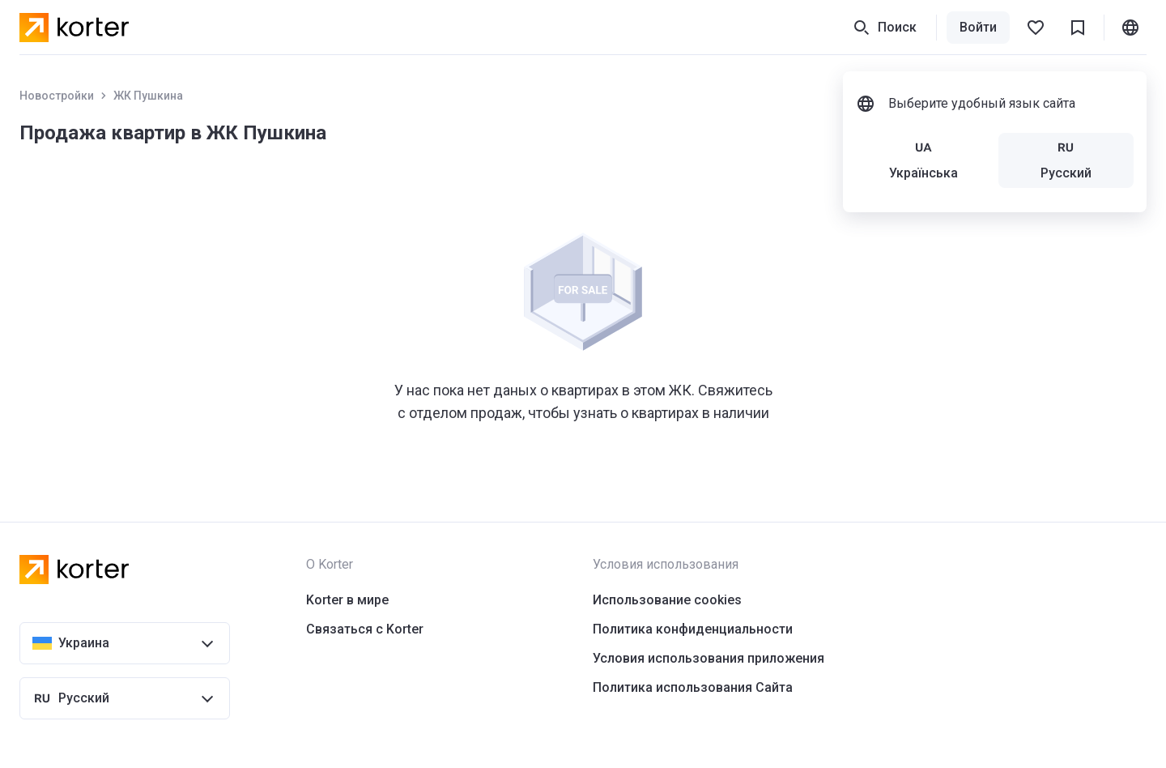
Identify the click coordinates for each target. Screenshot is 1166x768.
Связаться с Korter (364, 629)
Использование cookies (667, 600)
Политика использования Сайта (693, 687)
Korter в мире (347, 600)
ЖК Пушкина (148, 95)
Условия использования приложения (708, 658)
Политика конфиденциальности (693, 629)
